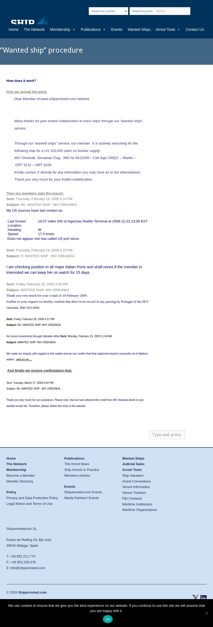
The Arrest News (76, 464)
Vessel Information (136, 487)
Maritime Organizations (139, 510)
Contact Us (195, 29)
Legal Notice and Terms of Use (29, 504)
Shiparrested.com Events (83, 492)
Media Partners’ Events (81, 498)
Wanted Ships (139, 29)
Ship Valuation (133, 475)
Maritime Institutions (137, 504)
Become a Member (20, 475)
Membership (63, 29)
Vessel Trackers (134, 493)
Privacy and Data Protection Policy (32, 498)
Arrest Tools (168, 29)
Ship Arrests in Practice (81, 470)
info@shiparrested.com (28, 568)
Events (116, 29)
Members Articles (77, 475)
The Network (34, 29)
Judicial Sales (133, 464)
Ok (108, 619)
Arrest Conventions (136, 481)
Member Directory (19, 481)
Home (13, 29)
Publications (93, 29)
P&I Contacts (132, 498)
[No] (206, 613)
